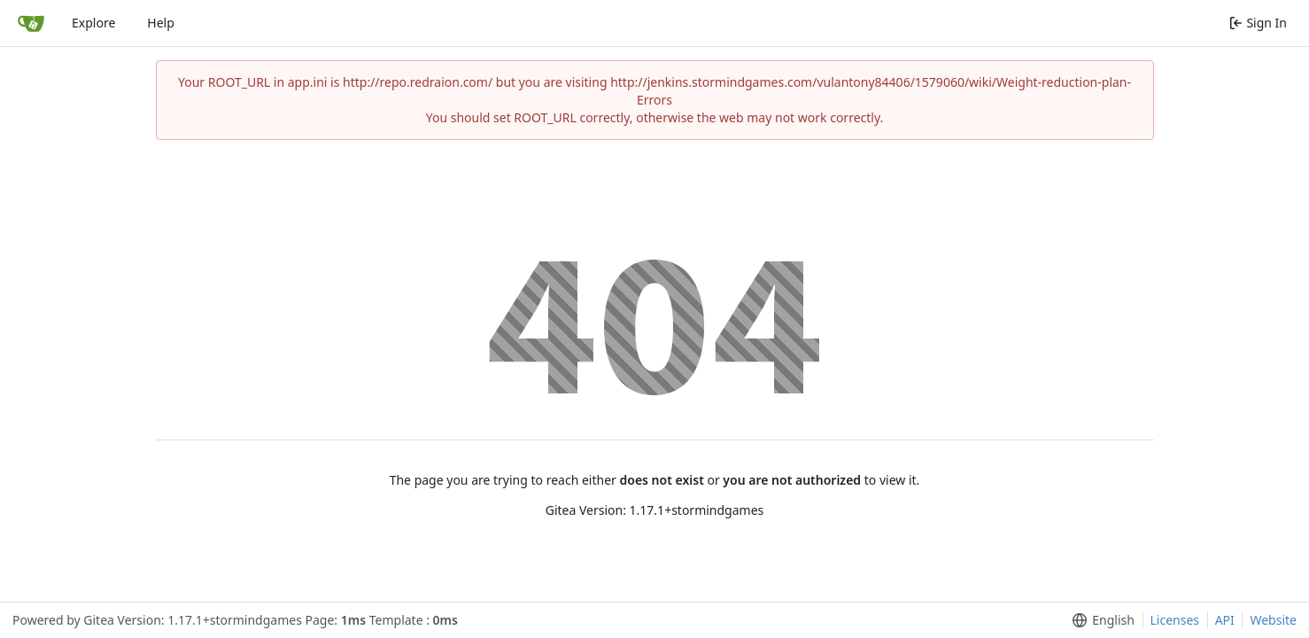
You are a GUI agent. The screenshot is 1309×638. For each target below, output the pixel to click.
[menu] (1099, 620)
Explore (93, 22)
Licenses (1175, 619)
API (1225, 619)
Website (1273, 619)
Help (160, 22)
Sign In (1258, 22)
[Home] (31, 23)
